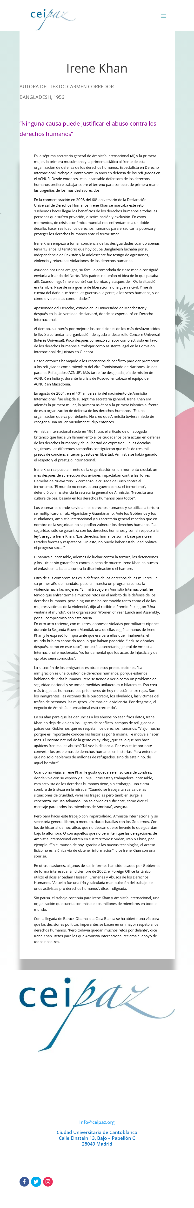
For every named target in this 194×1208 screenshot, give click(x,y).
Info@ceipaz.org (97, 1122)
